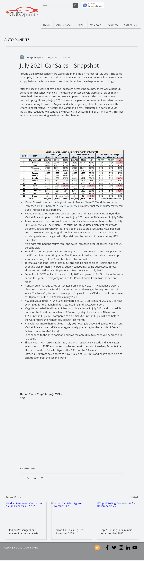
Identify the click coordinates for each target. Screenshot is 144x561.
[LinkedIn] (128, 547)
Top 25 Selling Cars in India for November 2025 (116, 531)
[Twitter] (114, 547)
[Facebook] (107, 547)
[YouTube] (135, 547)
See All (134, 497)
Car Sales (24, 468)
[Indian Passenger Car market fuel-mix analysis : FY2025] (26, 513)
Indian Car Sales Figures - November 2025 (70, 531)
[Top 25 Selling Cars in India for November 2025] (117, 513)
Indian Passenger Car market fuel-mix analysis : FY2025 (24, 531)
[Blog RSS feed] (97, 548)
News (34, 468)
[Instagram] (121, 547)
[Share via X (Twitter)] (28, 478)
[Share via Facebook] (21, 478)
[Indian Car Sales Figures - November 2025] (71, 513)
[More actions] (122, 57)
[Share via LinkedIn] (34, 478)
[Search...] (55, 5)
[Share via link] (41, 478)
